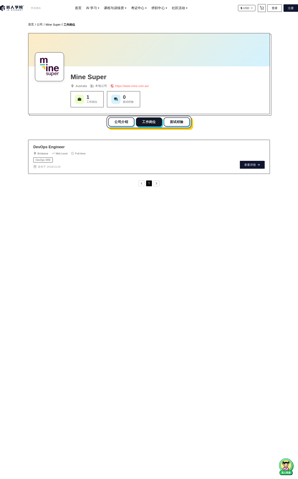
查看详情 (252, 163)
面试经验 (177, 121)
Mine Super (53, 23)
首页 (31, 23)
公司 (40, 23)
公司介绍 (121, 121)
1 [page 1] (149, 182)
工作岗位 (149, 121)
